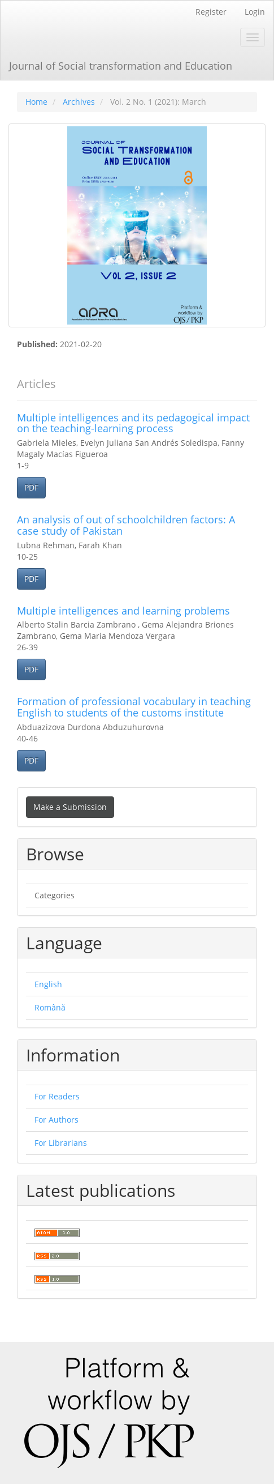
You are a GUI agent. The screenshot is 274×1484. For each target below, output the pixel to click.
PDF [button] (31, 487)
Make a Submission (70, 806)
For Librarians (60, 1142)
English (48, 984)
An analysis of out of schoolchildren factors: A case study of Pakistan (126, 525)
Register (211, 11)
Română (50, 1007)
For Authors (56, 1119)
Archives (79, 101)
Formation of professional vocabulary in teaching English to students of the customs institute (134, 706)
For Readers (57, 1096)
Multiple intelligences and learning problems (123, 610)
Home (36, 101)
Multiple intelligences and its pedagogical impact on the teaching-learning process (133, 423)
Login (255, 11)
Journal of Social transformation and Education (120, 66)
